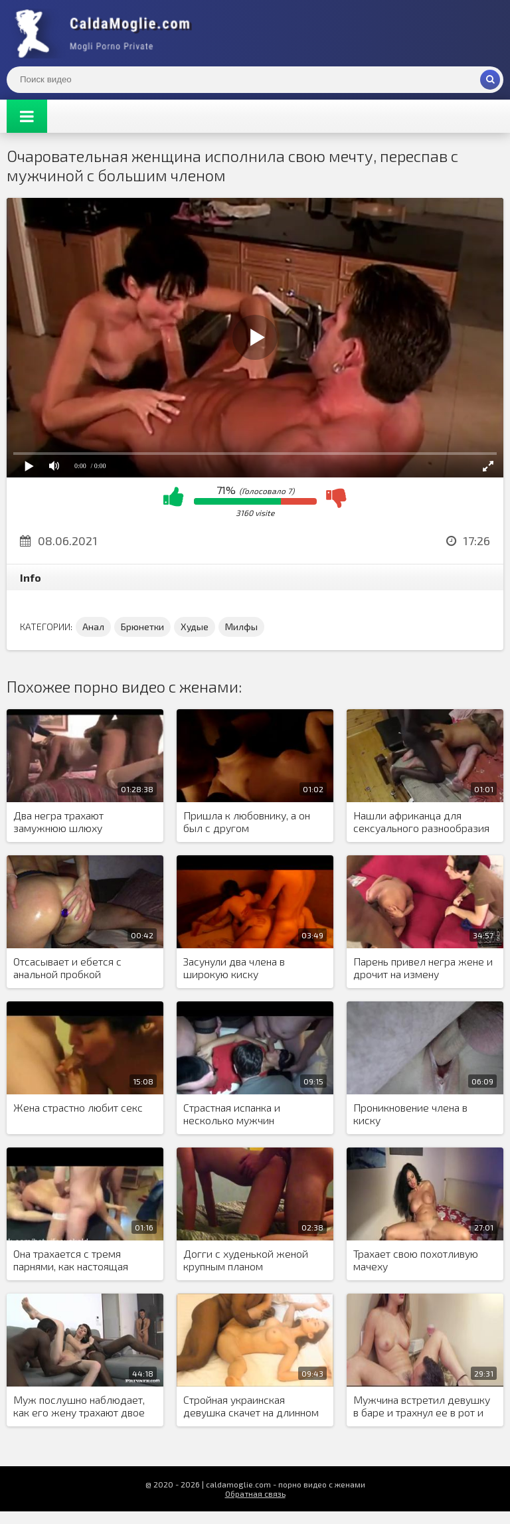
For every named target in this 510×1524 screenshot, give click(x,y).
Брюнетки (142, 626)
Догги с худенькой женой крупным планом (245, 1259)
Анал (93, 626)
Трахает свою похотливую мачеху (415, 1259)
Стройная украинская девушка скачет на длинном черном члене (251, 1406)
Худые (195, 626)
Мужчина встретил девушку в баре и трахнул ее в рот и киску (421, 1406)
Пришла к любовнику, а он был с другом (246, 821)
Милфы (241, 626)
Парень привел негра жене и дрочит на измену (423, 967)
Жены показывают (106, 33)
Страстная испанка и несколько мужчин (231, 1113)
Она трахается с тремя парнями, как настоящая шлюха (70, 1260)
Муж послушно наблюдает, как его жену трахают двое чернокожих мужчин (79, 1406)
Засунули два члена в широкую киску (234, 967)
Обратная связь (255, 1493)
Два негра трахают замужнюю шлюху (58, 821)
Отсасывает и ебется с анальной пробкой (67, 967)
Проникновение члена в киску (410, 1113)
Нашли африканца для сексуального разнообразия (421, 821)
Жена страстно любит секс (78, 1107)
